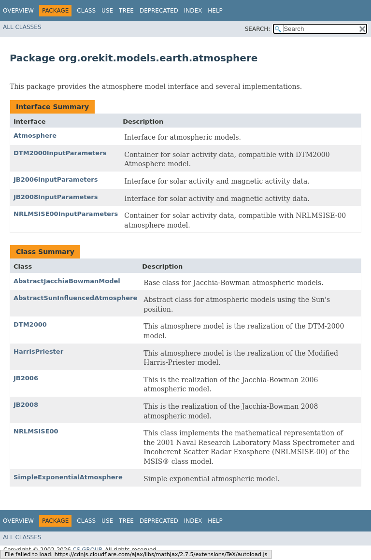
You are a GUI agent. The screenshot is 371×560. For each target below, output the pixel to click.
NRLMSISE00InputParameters (66, 213)
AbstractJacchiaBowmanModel (67, 281)
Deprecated (159, 10)
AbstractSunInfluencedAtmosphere (75, 298)
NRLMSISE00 (36, 431)
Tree (126, 10)
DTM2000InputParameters (60, 153)
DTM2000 (30, 324)
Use (107, 10)
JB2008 (26, 404)
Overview (18, 10)
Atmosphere (35, 135)
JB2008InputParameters (56, 197)
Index (193, 10)
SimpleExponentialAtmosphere (68, 477)
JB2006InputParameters (56, 179)
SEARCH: (258, 29)
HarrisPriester (38, 351)
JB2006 (26, 378)
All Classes (22, 27)
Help (215, 10)
